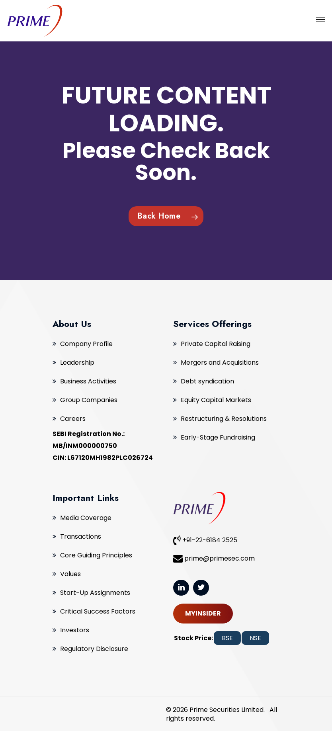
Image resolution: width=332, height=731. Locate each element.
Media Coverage (85, 517)
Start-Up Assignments (95, 592)
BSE (227, 638)
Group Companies (88, 400)
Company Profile (86, 343)
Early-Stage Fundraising (218, 437)
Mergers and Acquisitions (220, 362)
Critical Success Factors (97, 611)
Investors (74, 630)
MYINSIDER (203, 613)
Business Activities (88, 381)
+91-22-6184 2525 (205, 540)
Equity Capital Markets (216, 400)
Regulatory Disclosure (94, 648)
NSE (255, 638)
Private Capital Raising (215, 343)
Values (70, 574)
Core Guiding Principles (96, 555)
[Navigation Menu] (320, 19)
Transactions (80, 536)
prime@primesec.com (214, 558)
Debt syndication (207, 381)
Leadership (77, 362)
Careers (73, 418)
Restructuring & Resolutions (224, 418)
